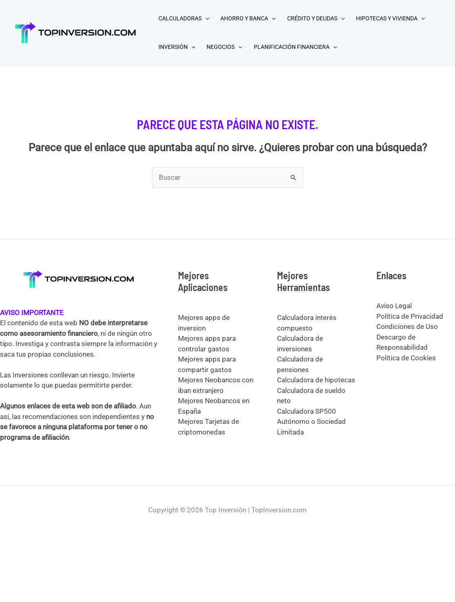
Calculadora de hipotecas (316, 380)
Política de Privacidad (409, 316)
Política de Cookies (406, 358)
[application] (205, 18)
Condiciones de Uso (407, 326)
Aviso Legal (394, 306)
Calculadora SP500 (306, 411)
